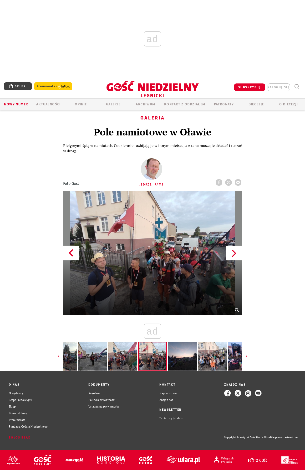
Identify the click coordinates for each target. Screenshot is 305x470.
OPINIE (81, 104)
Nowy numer (16, 104)
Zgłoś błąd (20, 437)
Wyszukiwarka (296, 86)
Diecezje (256, 104)
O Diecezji (288, 104)
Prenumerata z (53, 86)
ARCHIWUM (145, 104)
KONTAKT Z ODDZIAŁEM (184, 104)
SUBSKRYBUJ (249, 87)
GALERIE (113, 104)
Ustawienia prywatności (103, 406)
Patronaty (224, 104)
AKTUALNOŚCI (48, 104)
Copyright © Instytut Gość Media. (244, 437)
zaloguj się (279, 87)
